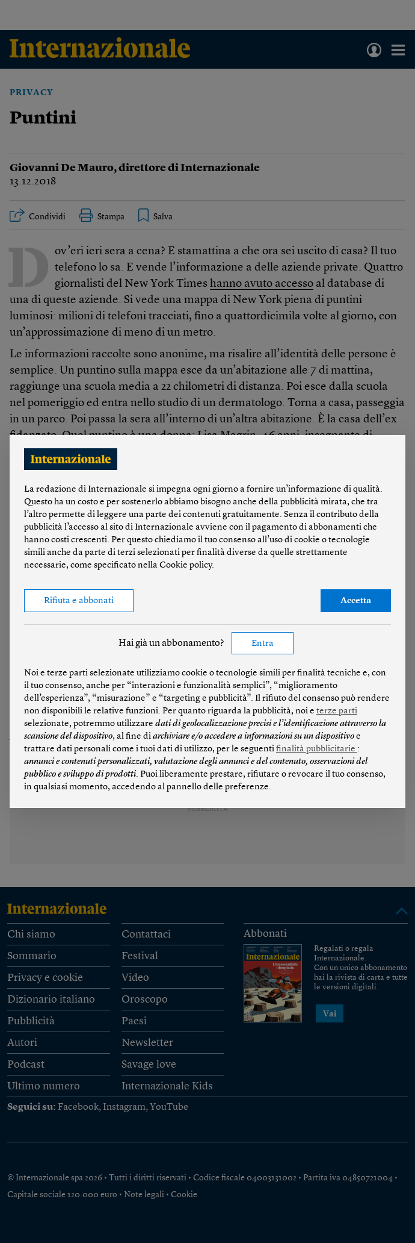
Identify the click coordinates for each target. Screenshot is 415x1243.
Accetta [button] (355, 601)
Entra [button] (262, 643)
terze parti (336, 711)
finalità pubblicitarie (316, 749)
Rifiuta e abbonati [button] (79, 601)
